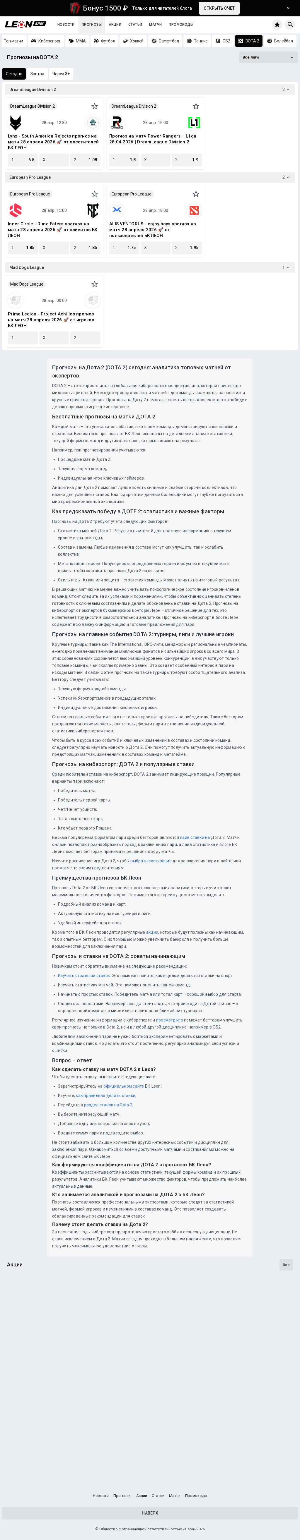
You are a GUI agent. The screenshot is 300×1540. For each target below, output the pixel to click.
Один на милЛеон (29, 1392)
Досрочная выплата (33, 1462)
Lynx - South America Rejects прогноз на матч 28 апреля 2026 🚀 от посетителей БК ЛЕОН (53, 141)
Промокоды (181, 25)
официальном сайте (123, 1086)
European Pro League (30, 194)
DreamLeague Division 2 (32, 106)
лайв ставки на (195, 837)
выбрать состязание (151, 861)
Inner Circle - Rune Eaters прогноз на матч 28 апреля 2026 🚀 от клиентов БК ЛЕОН (52, 229)
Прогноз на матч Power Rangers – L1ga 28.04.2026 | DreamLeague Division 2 (152, 139)
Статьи (135, 25)
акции (152, 932)
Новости (66, 25)
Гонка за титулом (29, 1321)
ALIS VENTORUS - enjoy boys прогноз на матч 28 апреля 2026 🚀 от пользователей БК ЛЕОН (152, 229)
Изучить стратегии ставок (84, 975)
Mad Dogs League (26, 284)
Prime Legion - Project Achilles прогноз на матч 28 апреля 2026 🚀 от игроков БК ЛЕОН (51, 319)
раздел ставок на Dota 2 (108, 1105)
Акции (115, 25)
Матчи (155, 25)
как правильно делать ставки (105, 1095)
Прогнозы (92, 25)
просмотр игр (169, 1020)
